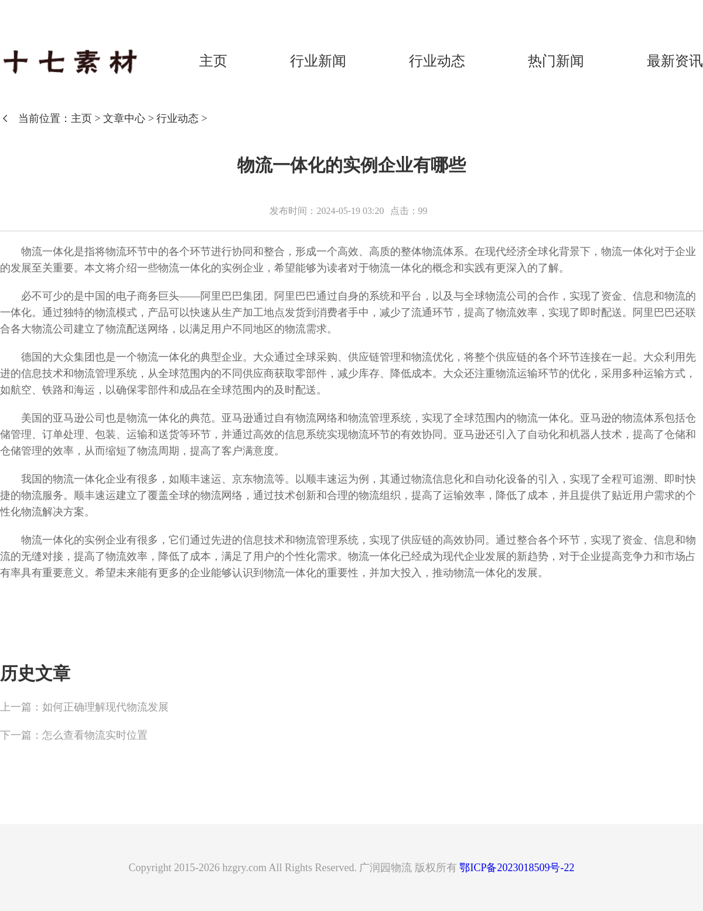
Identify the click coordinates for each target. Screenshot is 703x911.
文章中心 (124, 118)
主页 (213, 61)
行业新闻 (318, 61)
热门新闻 (556, 61)
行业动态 (437, 61)
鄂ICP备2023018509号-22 (516, 867)
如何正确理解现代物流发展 (105, 707)
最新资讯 (675, 61)
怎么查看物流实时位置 (95, 735)
